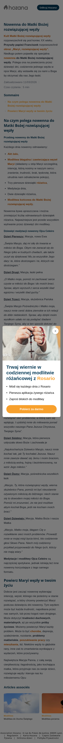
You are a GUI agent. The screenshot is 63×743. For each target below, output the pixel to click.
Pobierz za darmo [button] (31, 409)
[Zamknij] (55, 331)
